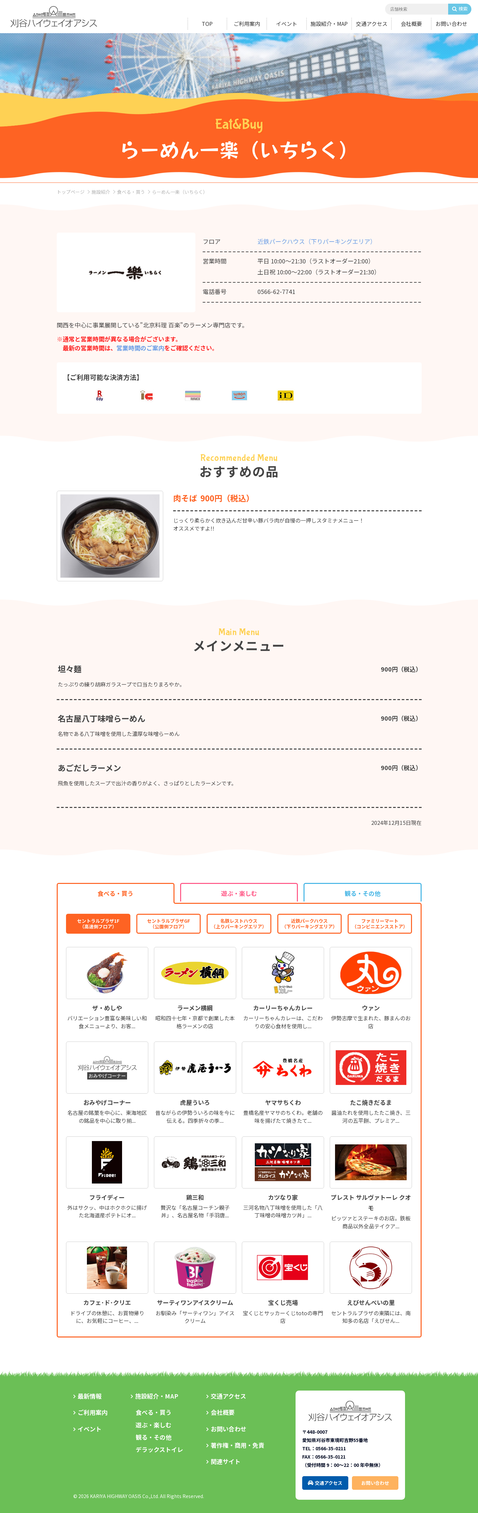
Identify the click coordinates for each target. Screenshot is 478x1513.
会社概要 (411, 24)
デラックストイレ (159, 1449)
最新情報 (90, 1396)
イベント (286, 24)
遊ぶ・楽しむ (153, 1424)
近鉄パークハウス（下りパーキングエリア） (316, 241)
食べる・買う (131, 191)
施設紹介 (101, 191)
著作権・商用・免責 (237, 1445)
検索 (463, 8)
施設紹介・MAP (329, 24)
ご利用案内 (247, 24)
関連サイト (225, 1461)
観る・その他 (153, 1437)
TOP (207, 24)
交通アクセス (371, 24)
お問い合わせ (451, 24)
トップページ (71, 191)
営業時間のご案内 (140, 347)
